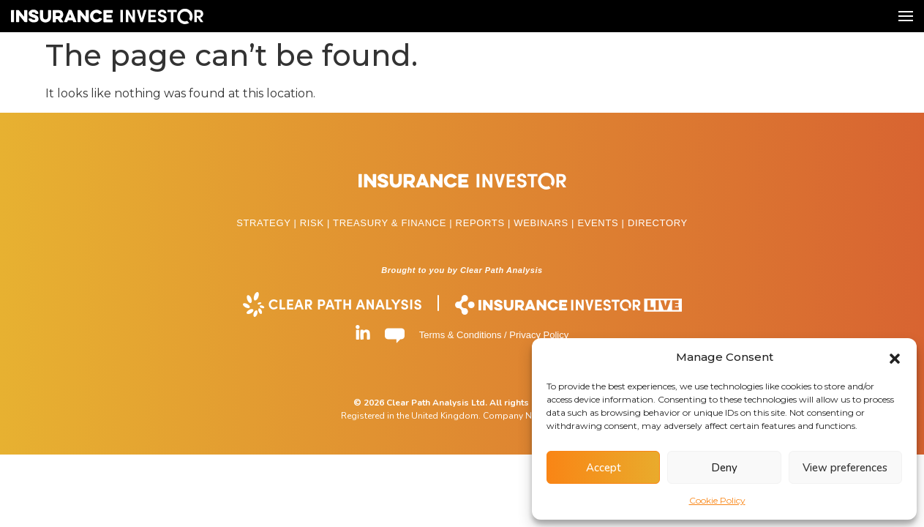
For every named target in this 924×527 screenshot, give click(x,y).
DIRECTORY (658, 222)
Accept (603, 467)
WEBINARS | (545, 222)
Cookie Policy (717, 500)
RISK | (316, 222)
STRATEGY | (268, 222)
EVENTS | (602, 222)
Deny (724, 467)
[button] (894, 357)
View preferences (845, 467)
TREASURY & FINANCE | (394, 222)
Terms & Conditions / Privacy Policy (493, 334)
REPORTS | (485, 222)
